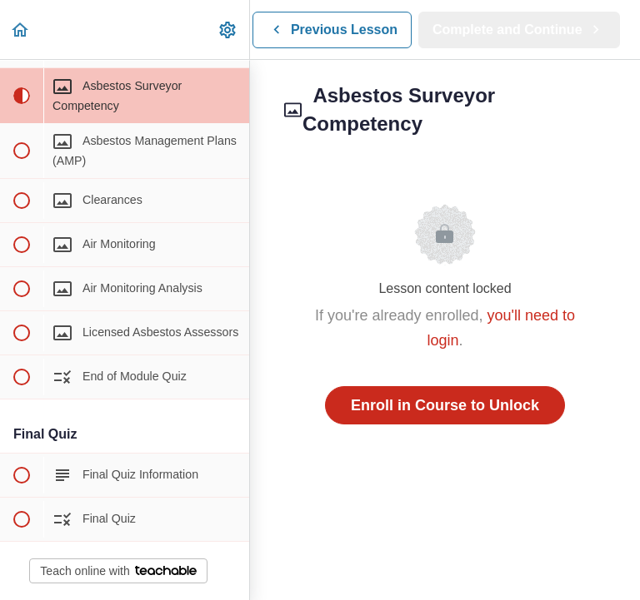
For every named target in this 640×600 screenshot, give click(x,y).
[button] (21, 29)
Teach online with (118, 571)
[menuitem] (228, 29)
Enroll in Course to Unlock (445, 405)
